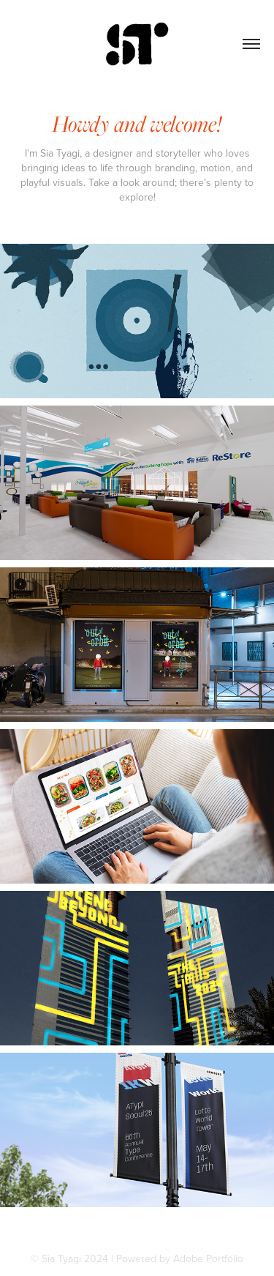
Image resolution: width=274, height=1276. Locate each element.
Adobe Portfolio (208, 1258)
